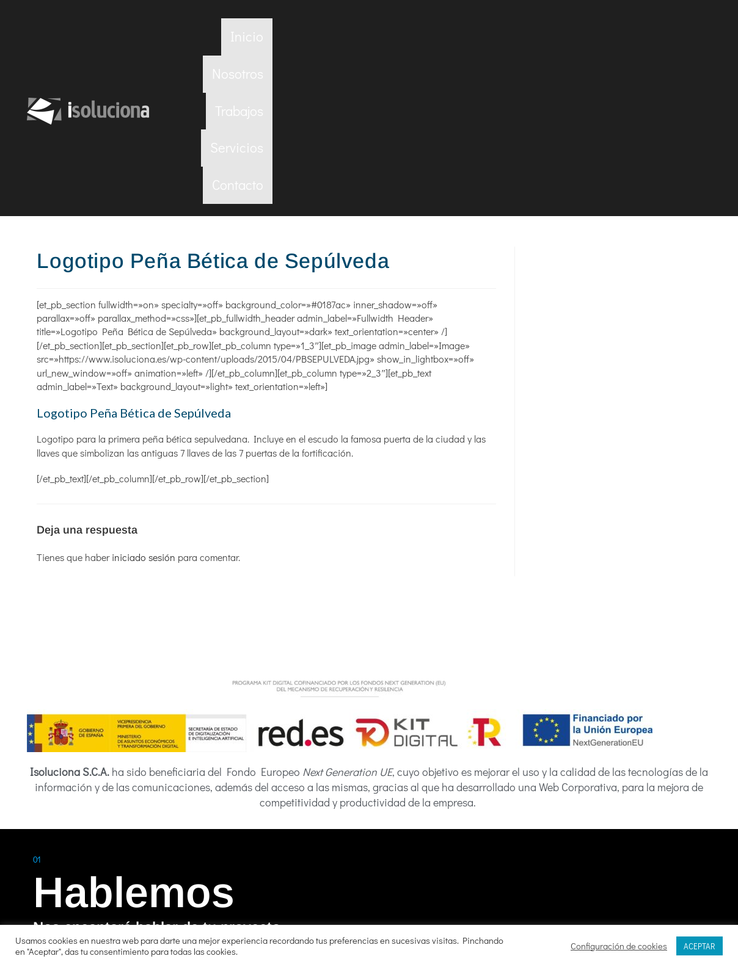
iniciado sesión (143, 408)
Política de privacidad (345, 901)
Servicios (605, 36)
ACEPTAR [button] (699, 946)
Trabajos (537, 36)
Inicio (408, 36)
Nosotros (468, 36)
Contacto (676, 36)
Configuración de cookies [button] (619, 946)
